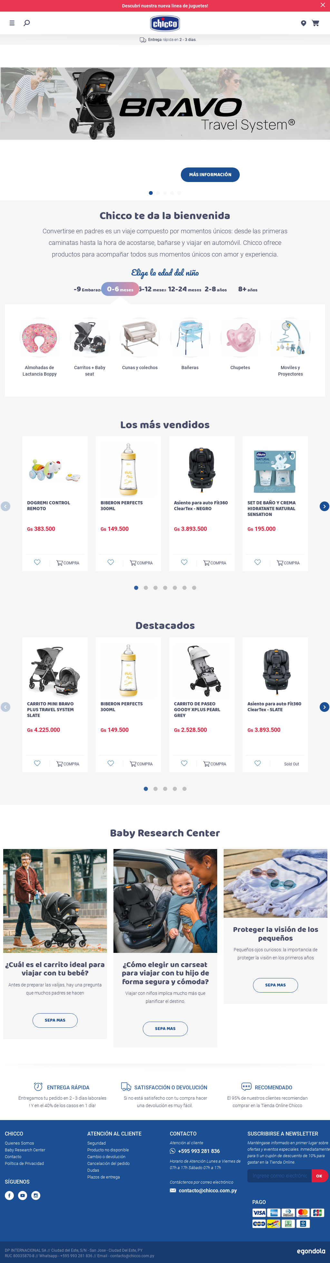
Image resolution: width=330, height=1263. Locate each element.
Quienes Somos (19, 1143)
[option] (165, 148)
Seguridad (96, 1143)
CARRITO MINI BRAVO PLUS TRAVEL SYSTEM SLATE (50, 710)
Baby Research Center (25, 1149)
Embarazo (88, 289)
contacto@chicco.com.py (203, 1190)
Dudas (93, 1170)
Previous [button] (5, 506)
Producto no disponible (108, 1149)
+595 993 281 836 (195, 1151)
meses (120, 289)
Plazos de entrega (103, 1177)
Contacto (13, 1156)
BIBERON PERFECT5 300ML (122, 506)
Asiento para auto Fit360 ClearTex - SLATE (274, 707)
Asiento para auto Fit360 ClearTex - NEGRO (201, 506)
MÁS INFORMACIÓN (210, 175)
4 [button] (172, 193)
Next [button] (324, 506)
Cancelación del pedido (108, 1163)
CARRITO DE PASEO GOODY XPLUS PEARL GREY (197, 710)
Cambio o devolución (106, 1156)
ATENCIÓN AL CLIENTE (114, 1135)
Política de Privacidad (24, 1163)
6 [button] (184, 588)
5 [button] (179, 193)
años (216, 289)
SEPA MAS (55, 1020)
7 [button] (194, 588)
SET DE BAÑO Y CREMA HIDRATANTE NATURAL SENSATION (272, 509)
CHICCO (14, 1135)
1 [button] (151, 193)
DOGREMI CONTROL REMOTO (48, 506)
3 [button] (165, 193)
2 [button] (158, 193)
